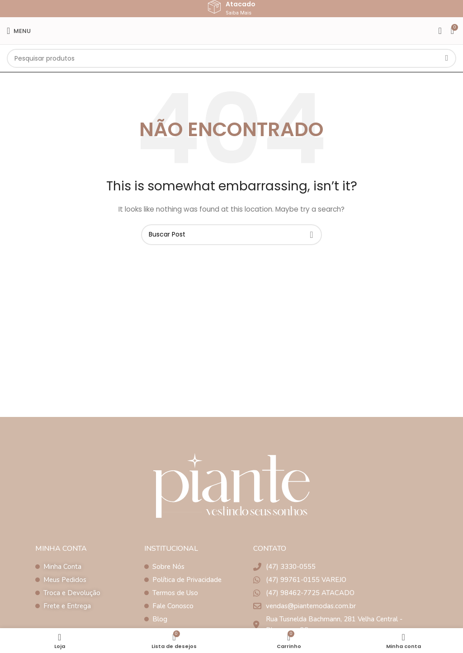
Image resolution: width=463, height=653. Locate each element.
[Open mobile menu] (18, 31)
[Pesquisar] (231, 58)
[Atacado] (214, 7)
